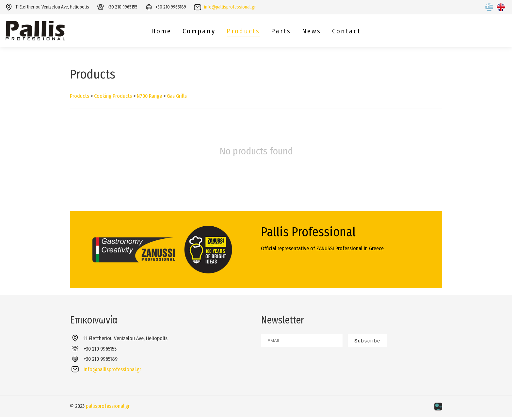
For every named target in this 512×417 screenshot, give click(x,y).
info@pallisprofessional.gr (230, 7)
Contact (346, 31)
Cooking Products (113, 96)
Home (161, 31)
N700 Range (149, 96)
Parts (281, 31)
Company (199, 31)
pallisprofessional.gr (108, 406)
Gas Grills (177, 96)
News (311, 31)
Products (243, 31)
